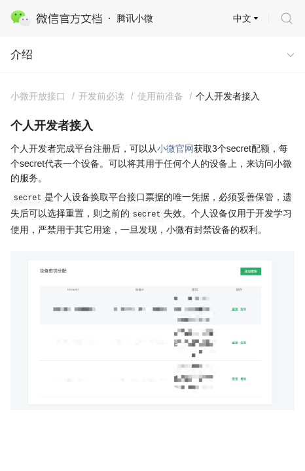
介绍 (21, 54)
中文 (242, 18)
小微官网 (175, 148)
